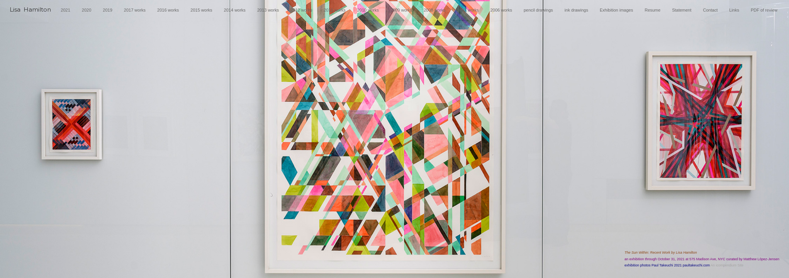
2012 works (301, 10)
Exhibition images (616, 10)
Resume (652, 10)
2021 (65, 10)
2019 (107, 10)
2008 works (434, 10)
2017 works (135, 10)
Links (734, 10)
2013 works (268, 10)
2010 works (368, 10)
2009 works (401, 10)
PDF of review (764, 10)
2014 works (235, 10)
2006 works (501, 10)
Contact (710, 10)
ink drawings (576, 10)
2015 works (201, 10)
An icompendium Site (727, 265)
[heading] (30, 12)
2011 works (334, 10)
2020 (86, 10)
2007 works (467, 10)
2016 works (168, 10)
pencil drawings (538, 10)
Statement (681, 10)
